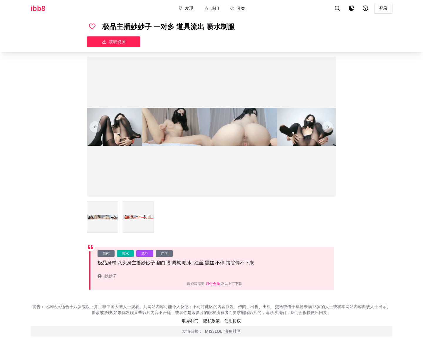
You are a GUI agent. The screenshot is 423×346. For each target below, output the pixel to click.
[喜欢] (92, 26)
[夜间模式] (351, 8)
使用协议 (232, 320)
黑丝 (144, 253)
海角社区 (232, 331)
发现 (185, 8)
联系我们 (190, 320)
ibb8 (38, 8)
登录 (383, 8)
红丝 (164, 253)
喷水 (125, 253)
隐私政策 (211, 320)
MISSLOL (213, 331)
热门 (211, 8)
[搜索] (337, 8)
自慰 (106, 253)
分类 (237, 8)
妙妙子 (107, 276)
